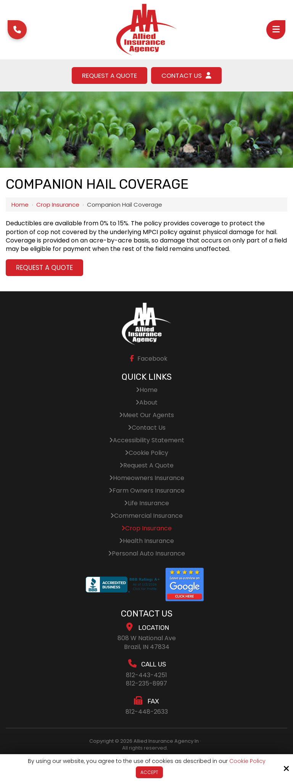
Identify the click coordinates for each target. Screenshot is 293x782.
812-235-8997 (146, 683)
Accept (149, 772)
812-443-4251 (146, 675)
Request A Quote (108, 75)
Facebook (147, 358)
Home (20, 205)
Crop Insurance (57, 205)
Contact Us (187, 75)
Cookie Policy (247, 761)
